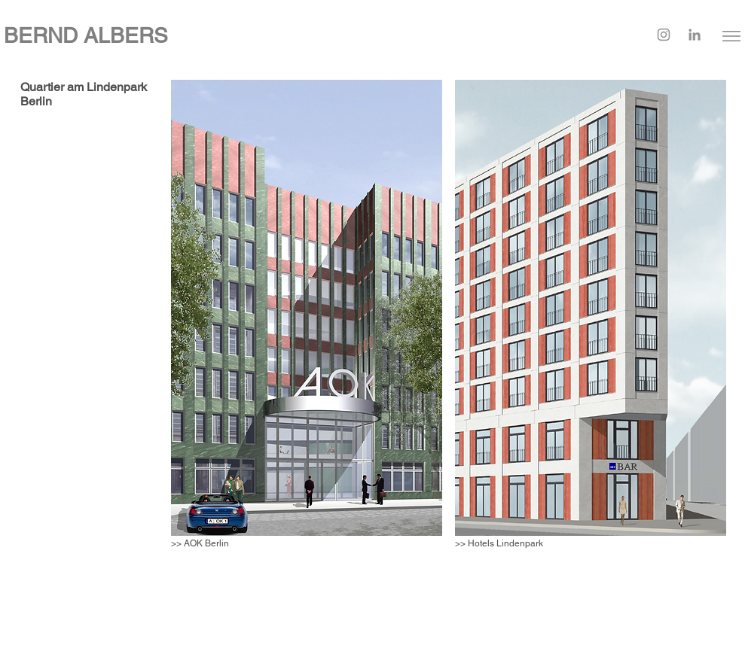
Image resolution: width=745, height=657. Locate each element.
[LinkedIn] (694, 34)
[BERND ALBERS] (248, 36)
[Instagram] (663, 34)
